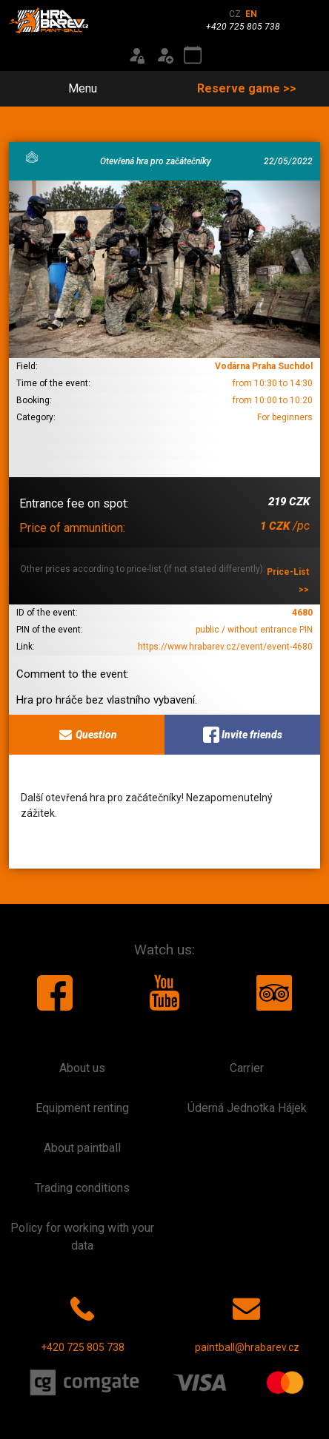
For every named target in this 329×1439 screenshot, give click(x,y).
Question (87, 735)
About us (82, 1068)
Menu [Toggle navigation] (74, 88)
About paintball (82, 1148)
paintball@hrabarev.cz (247, 1321)
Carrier (247, 1068)
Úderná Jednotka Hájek (247, 1108)
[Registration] (164, 55)
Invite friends (242, 735)
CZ (235, 14)
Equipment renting (82, 1108)
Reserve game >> (246, 88)
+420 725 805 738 (82, 1321)
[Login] (136, 55)
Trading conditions (82, 1188)
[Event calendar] (193, 55)
